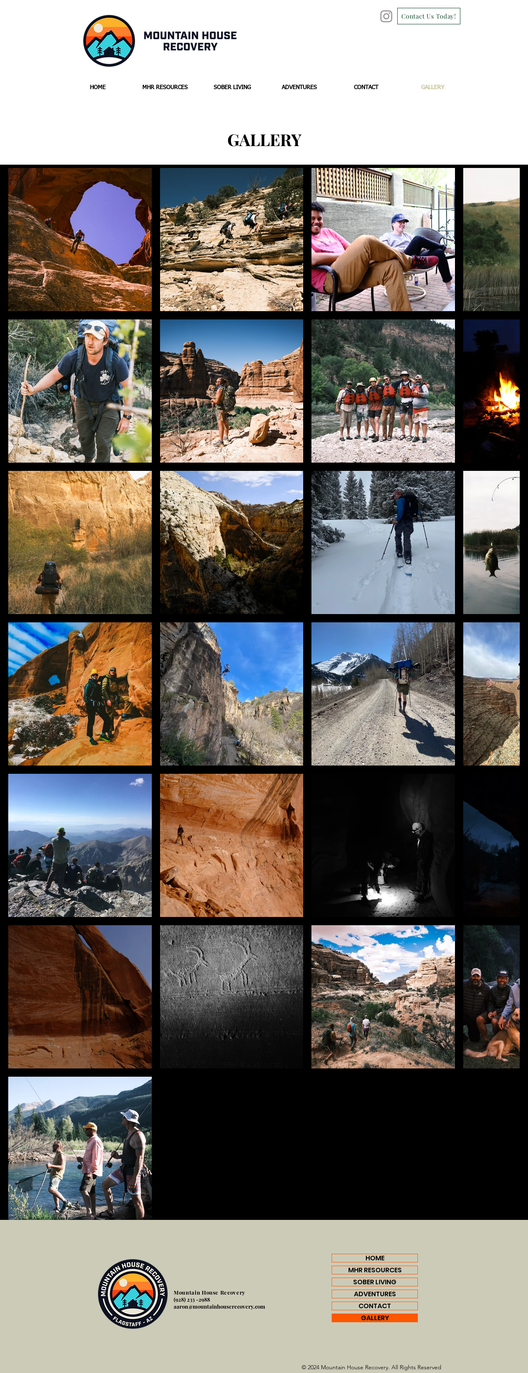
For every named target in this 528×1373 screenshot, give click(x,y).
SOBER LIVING (374, 1282)
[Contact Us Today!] (428, 16)
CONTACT (374, 1306)
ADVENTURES (375, 1294)
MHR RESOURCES (375, 1270)
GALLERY (375, 1318)
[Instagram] (386, 16)
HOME (374, 1258)
